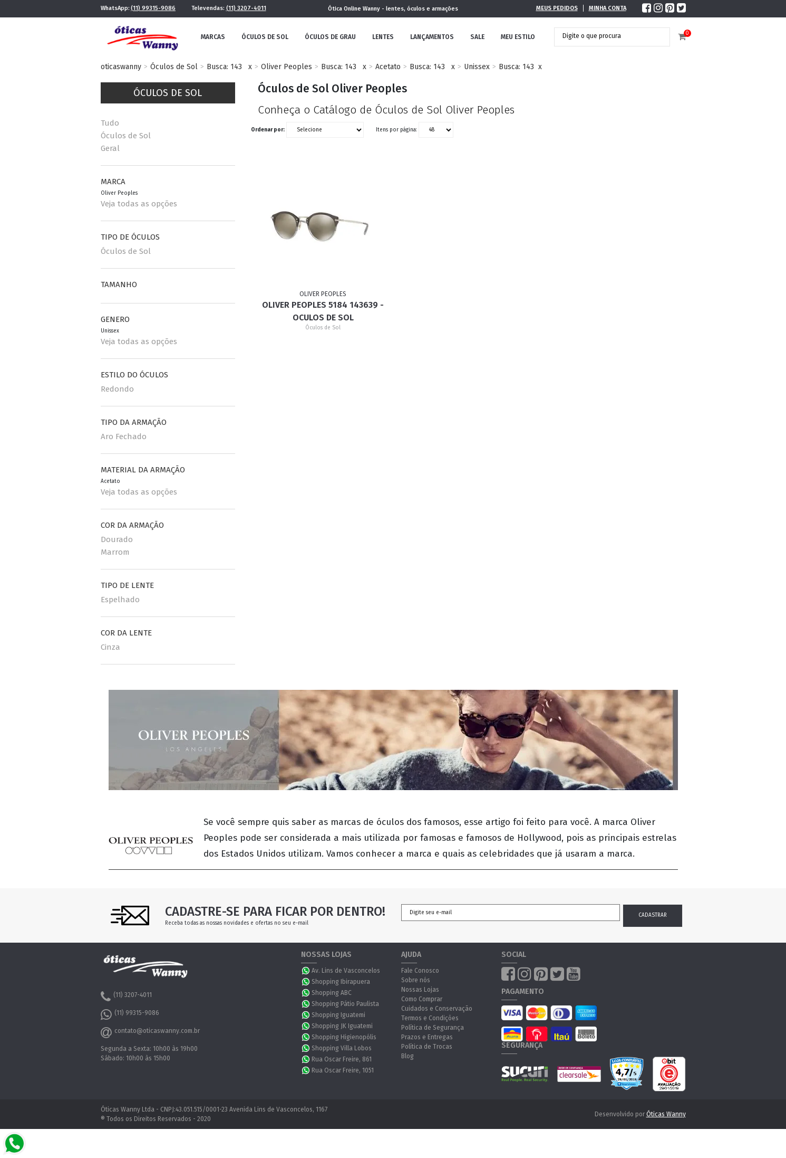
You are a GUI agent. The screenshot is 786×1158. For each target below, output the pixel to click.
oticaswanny (121, 66)
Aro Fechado (124, 436)
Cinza (110, 647)
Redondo (117, 389)
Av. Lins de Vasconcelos (346, 970)
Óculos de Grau (330, 37)
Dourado (117, 539)
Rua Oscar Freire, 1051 (343, 1070)
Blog (407, 1056)
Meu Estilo (518, 37)
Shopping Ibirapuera (341, 981)
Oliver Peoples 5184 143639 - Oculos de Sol (323, 311)
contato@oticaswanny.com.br (150, 1032)
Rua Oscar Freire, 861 (342, 1059)
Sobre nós (415, 980)
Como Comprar (421, 999)
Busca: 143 (224, 66)
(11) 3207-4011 (246, 8)
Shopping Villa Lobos (342, 1048)
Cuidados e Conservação (436, 1008)
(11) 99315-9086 (153, 8)
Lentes (383, 37)
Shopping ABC (332, 992)
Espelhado (120, 599)
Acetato (388, 66)
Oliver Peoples (286, 66)
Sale (477, 37)
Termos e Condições (430, 1018)
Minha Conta (607, 8)
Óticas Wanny (666, 1114)
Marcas (213, 37)
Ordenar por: (268, 130)
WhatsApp (306, 970)
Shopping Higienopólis (344, 1037)
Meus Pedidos (557, 8)
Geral (110, 148)
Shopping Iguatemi (338, 1015)
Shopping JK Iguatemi (342, 1026)
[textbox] (604, 36)
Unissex (477, 66)
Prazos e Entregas (427, 1037)
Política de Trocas (426, 1046)
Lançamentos (432, 37)
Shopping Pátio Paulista (345, 1004)
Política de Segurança (432, 1027)
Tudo (110, 123)
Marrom (115, 552)
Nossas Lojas (420, 989)
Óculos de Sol (264, 37)
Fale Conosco (420, 970)
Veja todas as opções (139, 203)
